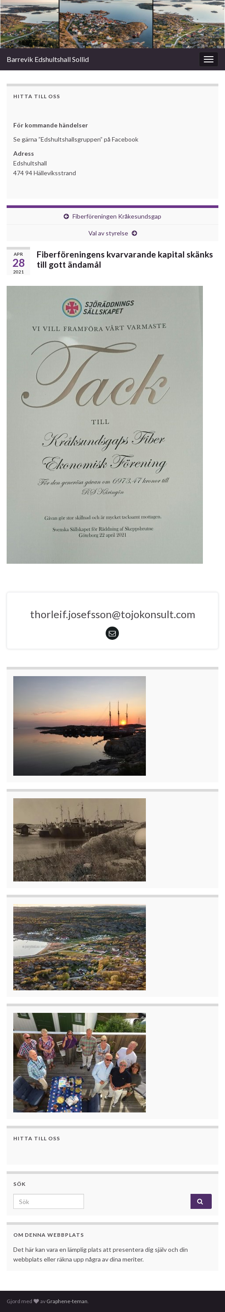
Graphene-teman (67, 1301)
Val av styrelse (108, 233)
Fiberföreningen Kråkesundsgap (116, 216)
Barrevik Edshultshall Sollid (48, 59)
